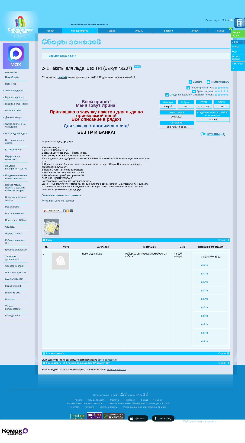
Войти (226, 20)
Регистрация (212, 20)
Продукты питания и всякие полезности (16, 176)
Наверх (235, 46)
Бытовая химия (13, 149)
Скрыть (222, 240)
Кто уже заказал (236, 57)
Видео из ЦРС (12, 292)
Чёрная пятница (13, 233)
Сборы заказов (79, 31)
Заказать (197, 81)
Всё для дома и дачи (16, 133)
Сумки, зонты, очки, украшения (15, 125)
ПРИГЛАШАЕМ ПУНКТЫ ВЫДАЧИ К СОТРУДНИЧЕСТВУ (139, 403)
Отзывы (139, 30)
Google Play (165, 418)
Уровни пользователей (13, 307)
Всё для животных (15, 213)
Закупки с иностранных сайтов (16, 167)
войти (204, 265)
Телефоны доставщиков (12, 258)
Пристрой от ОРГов (15, 220)
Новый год (10, 83)
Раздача (114, 400)
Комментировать (220, 81)
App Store (140, 418)
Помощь (224, 30)
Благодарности (13, 315)
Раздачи (111, 30)
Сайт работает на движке (207, 421)
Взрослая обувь (13, 110)
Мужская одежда (14, 97)
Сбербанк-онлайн (14, 266)
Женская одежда (14, 90)
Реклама (74, 407)
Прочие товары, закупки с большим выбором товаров (15, 188)
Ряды (234, 51)
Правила (10, 299)
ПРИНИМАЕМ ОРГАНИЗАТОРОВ (88, 24)
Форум (195, 30)
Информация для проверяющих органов (144, 407)
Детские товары (13, 117)
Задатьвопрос (236, 33)
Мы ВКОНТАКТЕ (14, 279)
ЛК (233, 68)
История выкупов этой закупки (58, 200)
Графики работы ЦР (16, 249)
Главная (50, 30)
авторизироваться (107, 359)
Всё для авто (12, 206)
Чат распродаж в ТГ (15, 272)
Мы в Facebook (13, 286)
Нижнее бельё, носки (16, 104)
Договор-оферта (109, 407)
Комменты (237, 63)
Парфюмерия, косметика (12, 157)
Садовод (10, 226)
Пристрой (168, 30)
